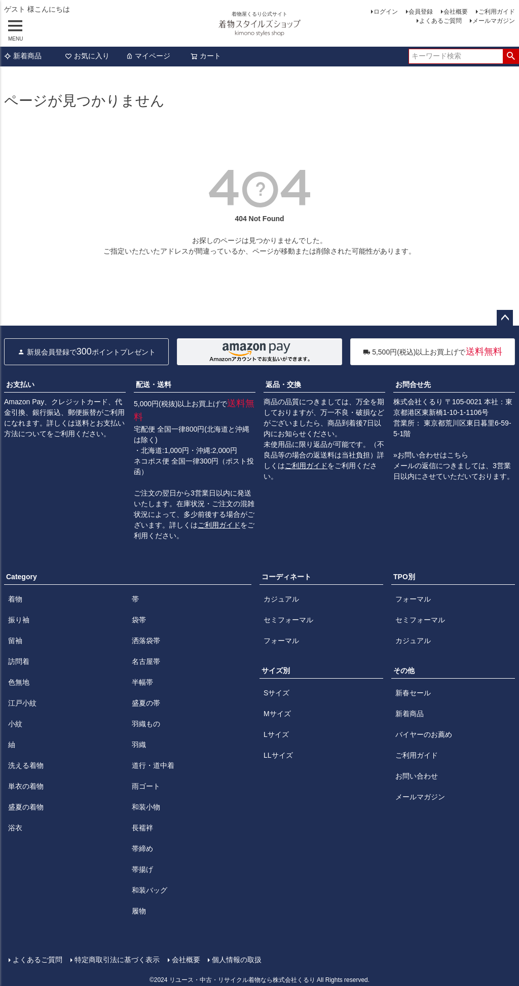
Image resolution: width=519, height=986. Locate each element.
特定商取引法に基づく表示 (116, 959)
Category (21, 577)
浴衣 (15, 828)
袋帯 (139, 620)
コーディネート (286, 577)
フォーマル (281, 641)
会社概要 (455, 11)
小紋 (15, 724)
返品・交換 (283, 384)
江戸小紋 (22, 703)
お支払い (20, 384)
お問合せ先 (413, 384)
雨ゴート (146, 786)
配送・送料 (153, 384)
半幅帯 (142, 682)
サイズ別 (276, 670)
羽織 (139, 745)
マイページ (148, 56)
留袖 (15, 641)
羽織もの (146, 724)
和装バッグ (149, 890)
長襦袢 (142, 828)
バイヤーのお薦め (423, 734)
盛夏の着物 (26, 807)
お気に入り (87, 56)
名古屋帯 (146, 661)
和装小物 (146, 807)
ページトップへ (505, 318)
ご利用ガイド (496, 11)
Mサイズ (277, 714)
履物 (139, 911)
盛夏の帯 (146, 703)
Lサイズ (276, 734)
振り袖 (18, 620)
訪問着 (18, 661)
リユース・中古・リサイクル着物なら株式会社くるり (242, 979)
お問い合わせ (416, 776)
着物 (15, 599)
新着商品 (23, 56)
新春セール (413, 693)
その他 (404, 670)
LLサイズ (278, 755)
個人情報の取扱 (237, 959)
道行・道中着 (153, 765)
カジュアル (281, 599)
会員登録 (421, 11)
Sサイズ (276, 693)
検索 (510, 56)
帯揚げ (142, 869)
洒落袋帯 (146, 641)
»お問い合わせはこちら (430, 455)
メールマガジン (493, 20)
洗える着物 (26, 765)
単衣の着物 (26, 786)
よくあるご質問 (440, 20)
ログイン (386, 11)
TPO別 (404, 577)
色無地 (18, 682)
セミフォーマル (288, 620)
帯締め (142, 848)
